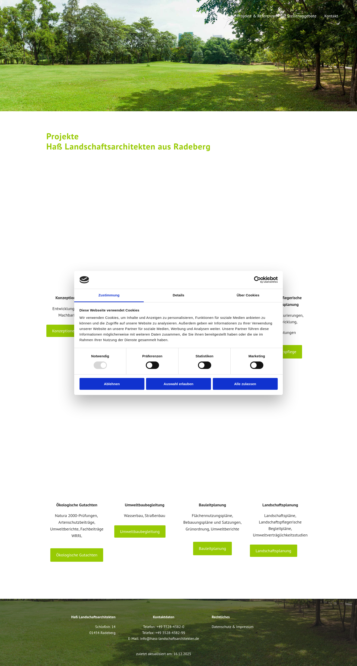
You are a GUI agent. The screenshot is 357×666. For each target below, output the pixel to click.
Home (198, 16)
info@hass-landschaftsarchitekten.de (169, 638)
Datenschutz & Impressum (232, 626)
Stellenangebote (301, 16)
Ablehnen (112, 384)
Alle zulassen (245, 384)
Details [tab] (178, 295)
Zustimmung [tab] (109, 295)
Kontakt (331, 16)
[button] (73, 331)
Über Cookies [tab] (248, 295)
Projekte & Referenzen (257, 16)
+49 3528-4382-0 (170, 626)
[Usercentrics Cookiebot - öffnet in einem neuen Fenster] (257, 279)
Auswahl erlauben (178, 384)
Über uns (219, 16)
